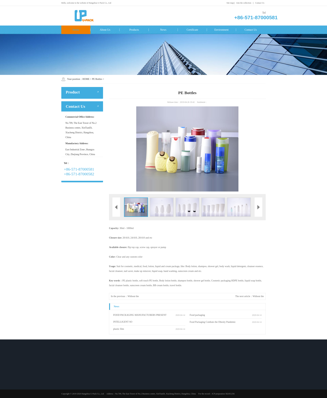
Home (76, 29)
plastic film (118, 329)
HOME (85, 79)
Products (134, 29)
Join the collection (243, 3)
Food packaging (197, 315)
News (163, 29)
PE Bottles (97, 79)
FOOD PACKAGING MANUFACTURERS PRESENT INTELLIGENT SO (139, 318)
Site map (230, 3)
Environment (221, 29)
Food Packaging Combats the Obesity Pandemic (213, 322)
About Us (105, 29)
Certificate (192, 29)
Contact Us (259, 3)
